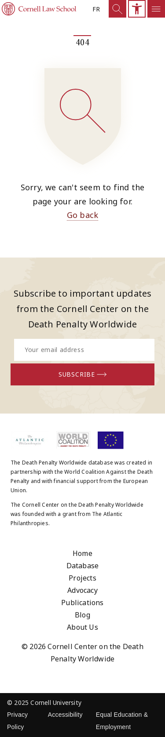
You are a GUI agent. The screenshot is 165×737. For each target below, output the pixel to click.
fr (96, 9)
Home (82, 553)
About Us (82, 627)
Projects (82, 578)
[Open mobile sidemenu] (156, 9)
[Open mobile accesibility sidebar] (137, 9)
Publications (82, 602)
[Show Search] (117, 9)
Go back (82, 215)
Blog (82, 615)
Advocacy (82, 590)
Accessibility (65, 714)
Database (82, 565)
